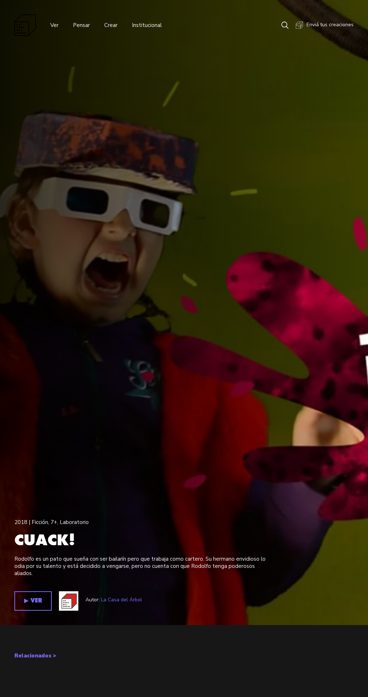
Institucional (147, 25)
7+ (54, 522)
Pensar (81, 25)
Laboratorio (74, 522)
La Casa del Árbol (121, 599)
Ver (54, 25)
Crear (111, 25)
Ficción (40, 522)
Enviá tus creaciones (325, 25)
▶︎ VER (33, 600)
